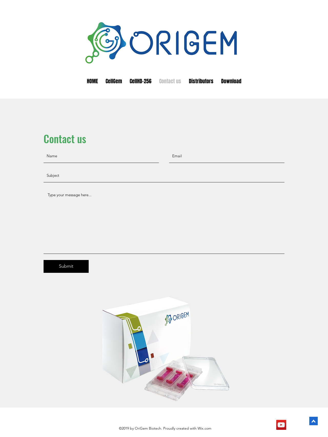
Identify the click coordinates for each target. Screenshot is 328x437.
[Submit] (66, 266)
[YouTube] (281, 425)
